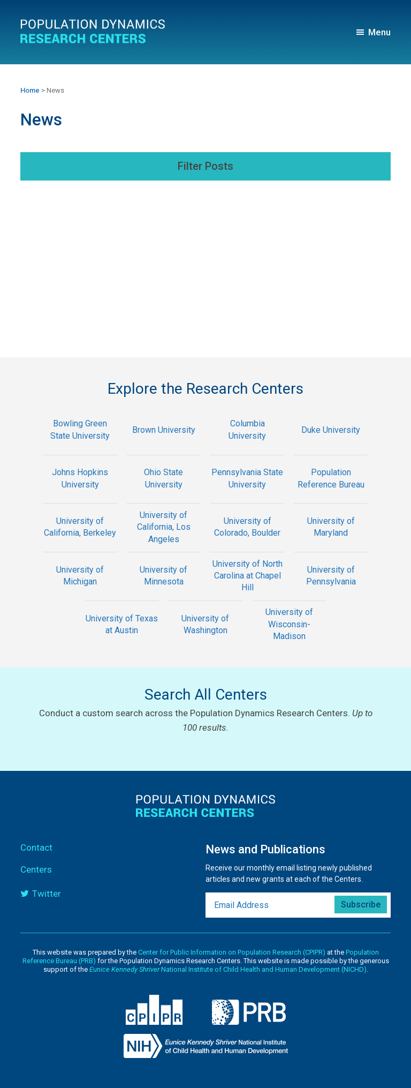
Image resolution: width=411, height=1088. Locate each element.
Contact (36, 847)
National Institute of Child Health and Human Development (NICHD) (228, 969)
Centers (36, 869)
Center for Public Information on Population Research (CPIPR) (231, 952)
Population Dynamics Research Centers (94, 31)
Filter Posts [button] (205, 166)
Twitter (46, 893)
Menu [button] (379, 32)
